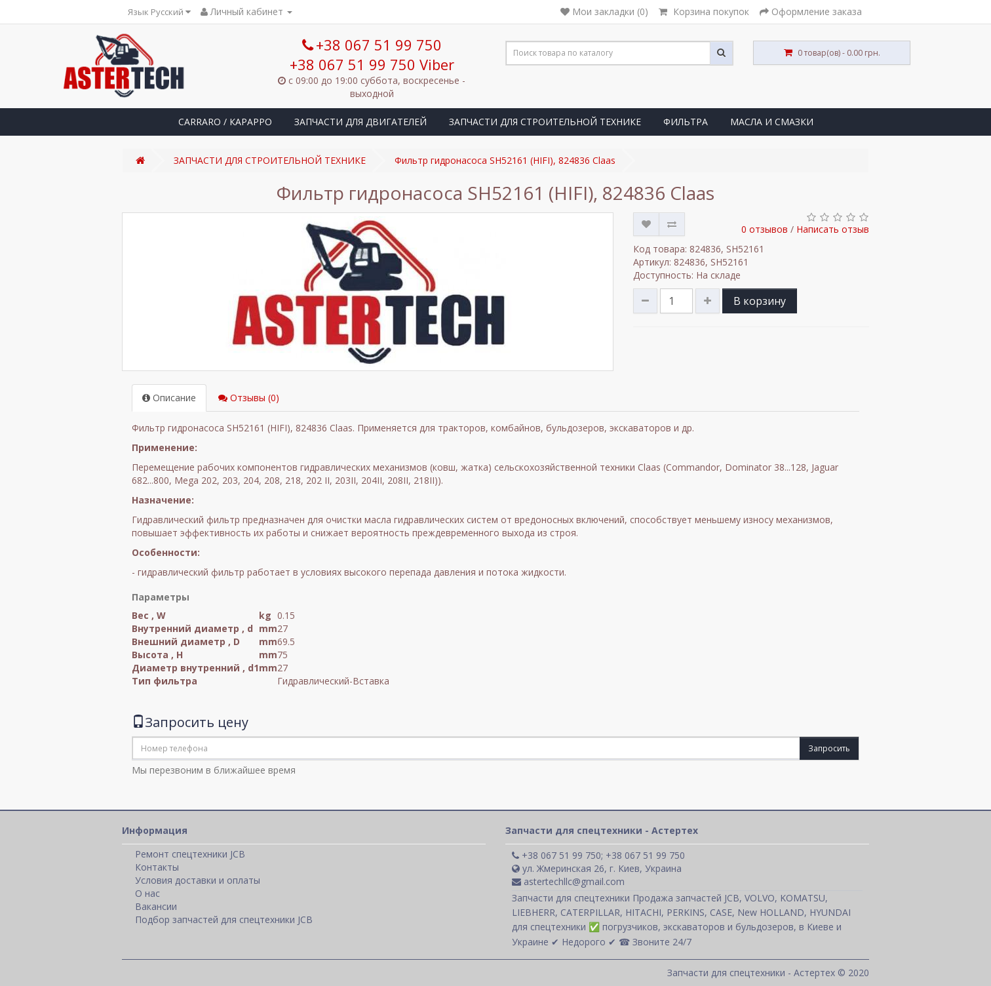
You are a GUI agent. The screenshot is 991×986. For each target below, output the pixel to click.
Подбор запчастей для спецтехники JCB (224, 919)
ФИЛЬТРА (685, 121)
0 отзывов (764, 229)
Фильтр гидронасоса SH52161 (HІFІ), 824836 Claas (505, 160)
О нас (147, 893)
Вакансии (156, 906)
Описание (169, 397)
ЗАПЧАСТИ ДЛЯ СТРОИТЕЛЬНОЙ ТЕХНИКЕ (545, 121)
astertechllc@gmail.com (568, 881)
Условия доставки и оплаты (197, 880)
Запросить (829, 748)
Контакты (157, 867)
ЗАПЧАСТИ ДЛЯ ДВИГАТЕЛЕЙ (360, 121)
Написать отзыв (832, 229)
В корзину (759, 301)
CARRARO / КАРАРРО (225, 121)
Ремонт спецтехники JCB (190, 854)
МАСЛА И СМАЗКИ (771, 121)
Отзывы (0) (248, 397)
